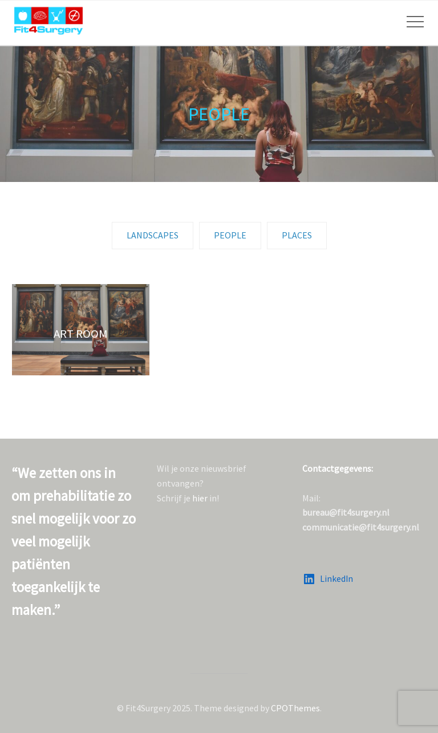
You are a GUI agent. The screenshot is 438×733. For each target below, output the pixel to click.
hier (200, 498)
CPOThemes (295, 708)
